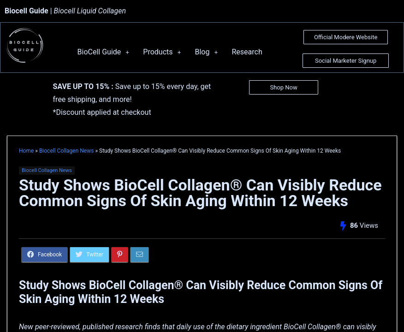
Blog (206, 51)
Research (247, 51)
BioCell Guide (103, 51)
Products (162, 51)
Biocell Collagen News (66, 151)
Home (26, 151)
